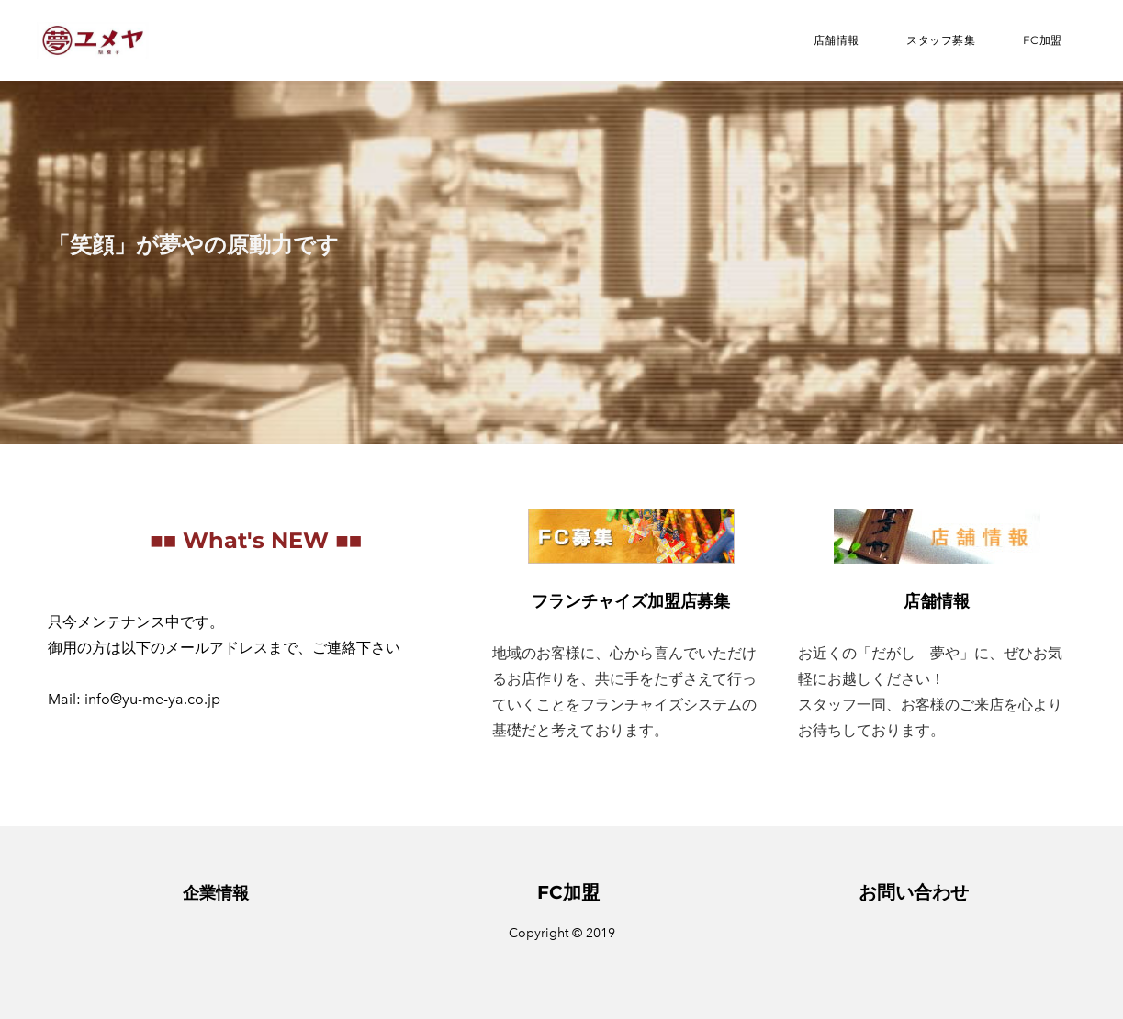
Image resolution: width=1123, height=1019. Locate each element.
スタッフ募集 (941, 40)
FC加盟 (1042, 40)
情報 (232, 893)
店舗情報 (836, 40)
